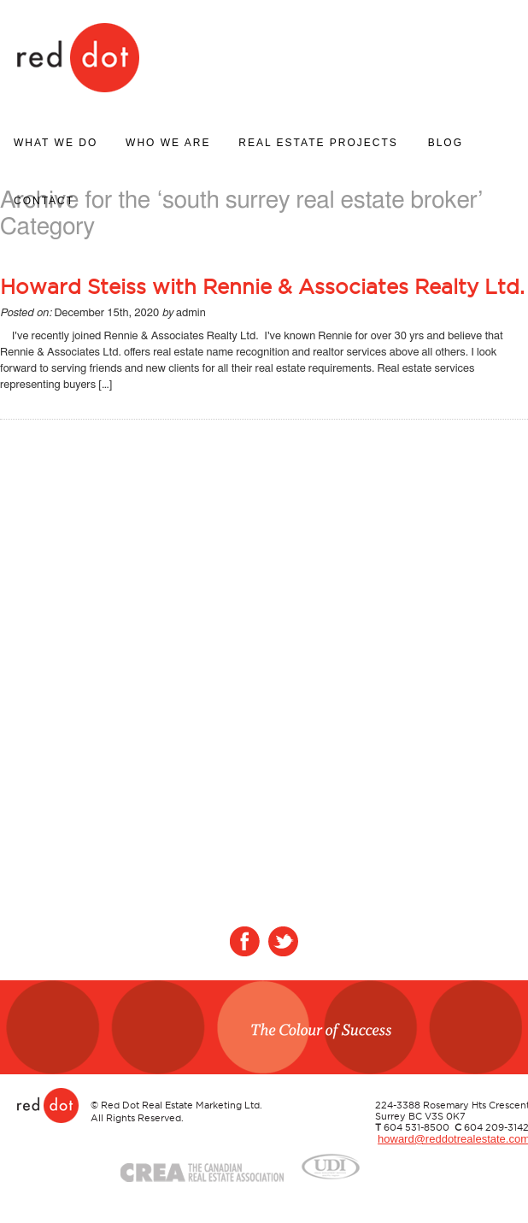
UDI (331, 1163)
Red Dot (78, 57)
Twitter (283, 941)
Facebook (245, 941)
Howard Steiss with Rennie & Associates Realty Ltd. (262, 286)
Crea (202, 1163)
